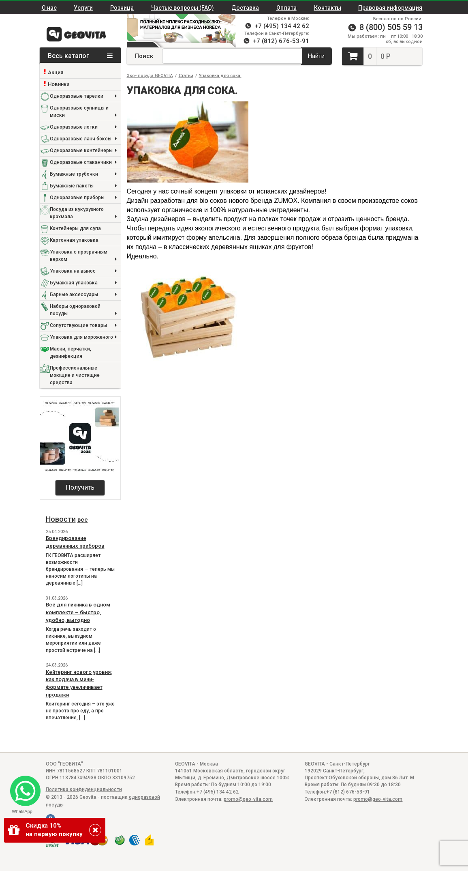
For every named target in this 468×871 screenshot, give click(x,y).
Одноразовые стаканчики (83, 162)
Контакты (327, 7)
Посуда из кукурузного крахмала (83, 213)
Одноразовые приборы (83, 198)
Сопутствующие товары (83, 325)
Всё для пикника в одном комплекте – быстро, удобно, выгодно (78, 612)
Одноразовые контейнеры (83, 151)
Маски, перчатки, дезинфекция (70, 352)
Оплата (286, 7)
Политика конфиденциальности (84, 789)
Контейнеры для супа (75, 228)
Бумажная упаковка (83, 283)
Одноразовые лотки (83, 127)
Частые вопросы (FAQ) (182, 7)
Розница (122, 7)
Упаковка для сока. (220, 75)
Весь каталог (80, 56)
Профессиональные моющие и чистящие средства (75, 375)
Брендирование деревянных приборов (75, 542)
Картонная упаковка (74, 240)
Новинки (58, 84)
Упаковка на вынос (83, 271)
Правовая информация (390, 7)
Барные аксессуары (83, 295)
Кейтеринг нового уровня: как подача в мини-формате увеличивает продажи (79, 683)
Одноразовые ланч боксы (83, 139)
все (82, 519)
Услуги (83, 7)
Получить (80, 487)
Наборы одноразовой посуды (83, 310)
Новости (61, 519)
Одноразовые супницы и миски (83, 112)
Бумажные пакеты (83, 186)
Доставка (245, 7)
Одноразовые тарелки (83, 96)
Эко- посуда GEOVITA (150, 75)
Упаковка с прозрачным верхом (83, 256)
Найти (316, 56)
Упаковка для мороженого (83, 337)
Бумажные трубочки (83, 174)
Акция (55, 72)
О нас (49, 7)
